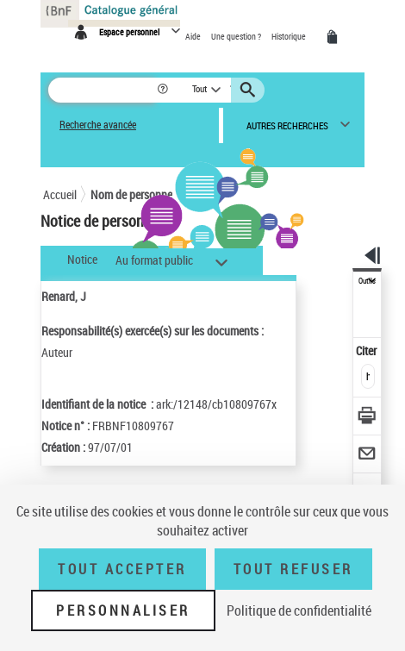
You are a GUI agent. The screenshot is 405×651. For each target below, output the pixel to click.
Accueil (60, 194)
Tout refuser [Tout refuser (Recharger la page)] (293, 569)
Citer (367, 350)
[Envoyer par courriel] (367, 455)
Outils (367, 281)
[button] (164, 90)
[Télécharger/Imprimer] (367, 417)
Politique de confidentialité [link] (299, 610)
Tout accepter (122, 569)
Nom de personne (131, 194)
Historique (289, 36)
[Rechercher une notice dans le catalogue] (102, 90)
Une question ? (237, 36)
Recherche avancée (97, 124)
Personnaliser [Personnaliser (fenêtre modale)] (123, 610)
